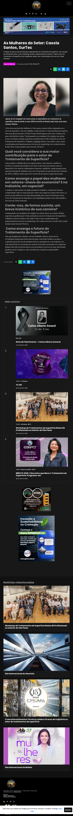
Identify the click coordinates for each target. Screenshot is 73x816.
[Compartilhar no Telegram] (63, 69)
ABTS (29, 424)
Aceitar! (68, 810)
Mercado (18, 338)
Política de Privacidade (9, 797)
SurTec (38, 141)
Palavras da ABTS (26, 469)
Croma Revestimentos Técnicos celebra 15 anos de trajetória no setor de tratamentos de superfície (36, 720)
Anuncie (5, 794)
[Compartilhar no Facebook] (68, 69)
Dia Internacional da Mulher (18, 767)
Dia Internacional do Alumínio (19, 673)
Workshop (24, 424)
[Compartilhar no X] (51, 69)
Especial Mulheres (9, 64)
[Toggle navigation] (69, 3)
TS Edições (24, 381)
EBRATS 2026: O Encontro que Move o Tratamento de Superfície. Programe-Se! (41, 474)
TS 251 (18, 381)
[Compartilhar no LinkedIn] (59, 69)
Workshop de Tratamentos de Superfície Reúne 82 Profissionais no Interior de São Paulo (40, 429)
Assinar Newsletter (8, 796)
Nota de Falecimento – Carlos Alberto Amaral (38, 342)
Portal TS (36, 64)
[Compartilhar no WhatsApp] (55, 69)
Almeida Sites (17, 792)
